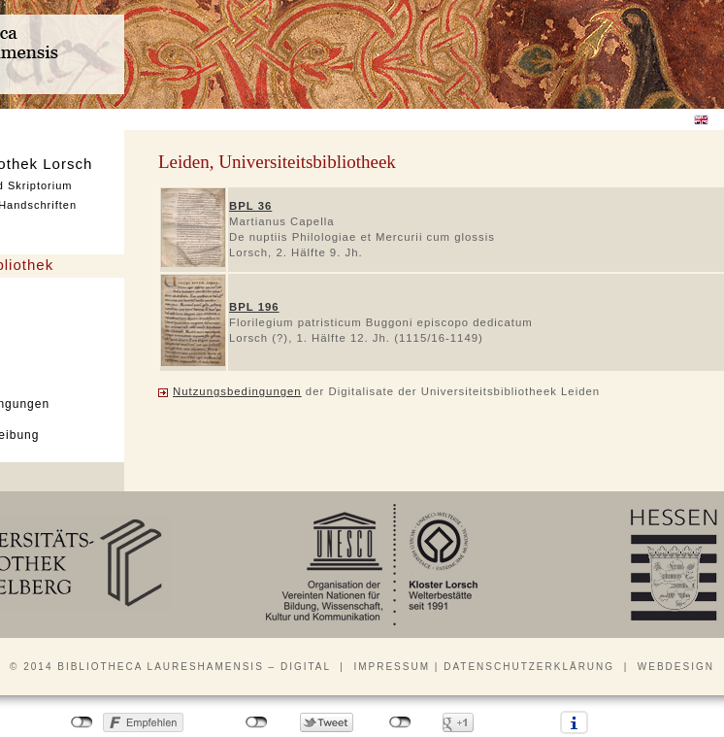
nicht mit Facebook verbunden (82, 722)
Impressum (391, 666)
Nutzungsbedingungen (237, 391)
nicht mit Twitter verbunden (257, 722)
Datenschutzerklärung (529, 666)
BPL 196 (254, 307)
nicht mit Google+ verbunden (400, 722)
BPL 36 (250, 206)
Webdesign (676, 666)
